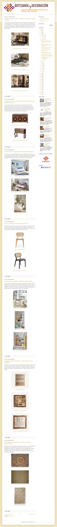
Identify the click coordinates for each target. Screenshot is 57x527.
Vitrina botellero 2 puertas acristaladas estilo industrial (20, 90)
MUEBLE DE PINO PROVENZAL (47, 127)
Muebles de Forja (43, 21)
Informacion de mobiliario (44, 19)
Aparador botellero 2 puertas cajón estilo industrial (20, 48)
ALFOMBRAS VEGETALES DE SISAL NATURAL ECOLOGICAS (46, 58)
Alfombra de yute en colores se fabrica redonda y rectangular (20, 467)
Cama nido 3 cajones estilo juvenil (20, 175)
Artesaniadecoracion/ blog (44, 18)
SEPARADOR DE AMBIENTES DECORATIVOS (47, 144)
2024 (41, 32)
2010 (41, 91)
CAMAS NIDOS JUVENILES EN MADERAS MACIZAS (19, 151)
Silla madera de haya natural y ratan (20, 249)
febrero (42, 69)
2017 (41, 80)
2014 (41, 85)
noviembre (43, 36)
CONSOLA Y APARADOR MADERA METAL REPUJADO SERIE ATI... (46, 45)
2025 (41, 30)
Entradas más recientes (9, 514)
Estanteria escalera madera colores (20, 329)
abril (42, 66)
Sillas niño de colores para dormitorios (20, 308)
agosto (42, 60)
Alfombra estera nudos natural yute (20, 505)
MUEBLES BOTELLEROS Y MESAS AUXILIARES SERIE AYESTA (46, 41)
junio (42, 63)
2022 (41, 73)
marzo (42, 68)
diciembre (43, 35)
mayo (42, 65)
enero (42, 71)
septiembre (43, 39)
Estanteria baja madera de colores (20, 350)
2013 (41, 86)
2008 (41, 94)
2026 (41, 29)
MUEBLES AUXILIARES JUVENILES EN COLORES (18, 281)
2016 (41, 82)
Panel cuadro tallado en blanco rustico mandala (20, 431)
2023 (41, 33)
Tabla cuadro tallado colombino (20, 389)
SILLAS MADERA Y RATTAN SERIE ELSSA (16, 223)
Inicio (21, 514)
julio (42, 62)
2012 (41, 88)
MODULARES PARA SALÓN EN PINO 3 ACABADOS (47, 118)
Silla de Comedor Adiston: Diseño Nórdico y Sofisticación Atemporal (48, 109)
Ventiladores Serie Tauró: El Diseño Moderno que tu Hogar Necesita (48, 100)
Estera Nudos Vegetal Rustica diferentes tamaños (20, 484)
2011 (41, 89)
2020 (41, 76)
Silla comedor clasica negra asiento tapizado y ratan (20, 270)
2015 (41, 83)
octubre (42, 38)
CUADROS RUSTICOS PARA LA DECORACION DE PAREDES (46, 55)
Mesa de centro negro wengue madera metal (20, 69)
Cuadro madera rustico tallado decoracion (20, 410)
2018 (41, 79)
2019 (41, 77)
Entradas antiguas (32, 514)
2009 (41, 92)
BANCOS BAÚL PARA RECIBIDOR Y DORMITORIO (48, 135)
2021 (41, 74)
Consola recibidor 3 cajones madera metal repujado (20, 140)
